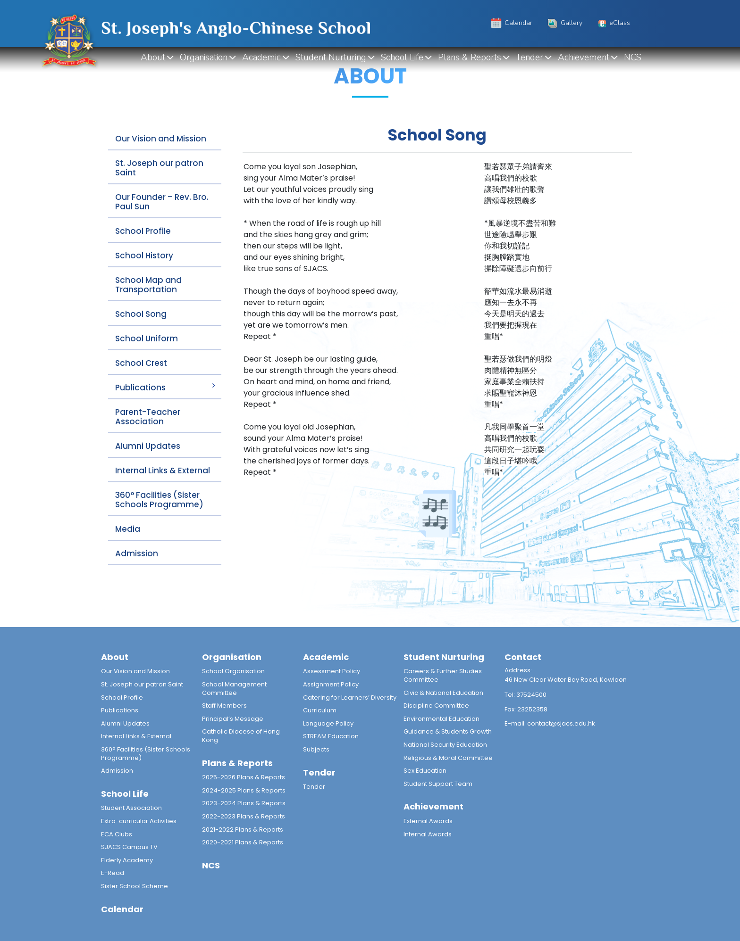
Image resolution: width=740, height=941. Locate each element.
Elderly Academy (127, 860)
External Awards (428, 821)
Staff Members (224, 705)
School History (144, 255)
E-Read (112, 872)
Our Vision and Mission (160, 138)
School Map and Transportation (148, 284)
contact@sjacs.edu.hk (561, 723)
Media (127, 529)
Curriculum (319, 710)
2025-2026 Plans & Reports (243, 777)
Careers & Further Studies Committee (443, 675)
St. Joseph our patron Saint (159, 167)
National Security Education (445, 744)
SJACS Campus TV (129, 846)
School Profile (143, 231)
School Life (402, 57)
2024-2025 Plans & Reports (244, 790)
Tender (529, 57)
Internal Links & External (162, 470)
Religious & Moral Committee (448, 757)
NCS (632, 57)
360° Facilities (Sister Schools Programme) (159, 499)
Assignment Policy (331, 684)
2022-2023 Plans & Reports (243, 816)
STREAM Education (331, 736)
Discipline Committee (436, 705)
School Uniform (146, 338)
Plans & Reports (469, 57)
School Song (141, 314)
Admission (136, 553)
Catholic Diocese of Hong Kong (241, 735)
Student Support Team (438, 783)
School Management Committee (234, 688)
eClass (613, 22)
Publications (140, 387)
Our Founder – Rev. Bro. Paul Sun (162, 201)
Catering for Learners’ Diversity (349, 697)
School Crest (141, 363)
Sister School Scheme (134, 886)
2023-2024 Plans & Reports (244, 803)
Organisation (203, 57)
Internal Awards (428, 834)
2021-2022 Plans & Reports (242, 829)
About (153, 57)
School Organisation (233, 671)
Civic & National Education (443, 692)
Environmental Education (441, 718)
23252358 (532, 709)
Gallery (564, 22)
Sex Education (425, 770)
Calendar (511, 22)
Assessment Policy (331, 671)
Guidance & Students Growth (448, 731)
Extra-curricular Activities (139, 821)
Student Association (131, 807)
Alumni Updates (147, 446)
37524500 (531, 694)
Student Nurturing (330, 57)
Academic (261, 57)
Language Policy (328, 723)
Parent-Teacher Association (147, 416)
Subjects (316, 749)
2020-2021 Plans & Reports (242, 842)
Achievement (583, 57)
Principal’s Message (232, 718)
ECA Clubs (116, 834)
